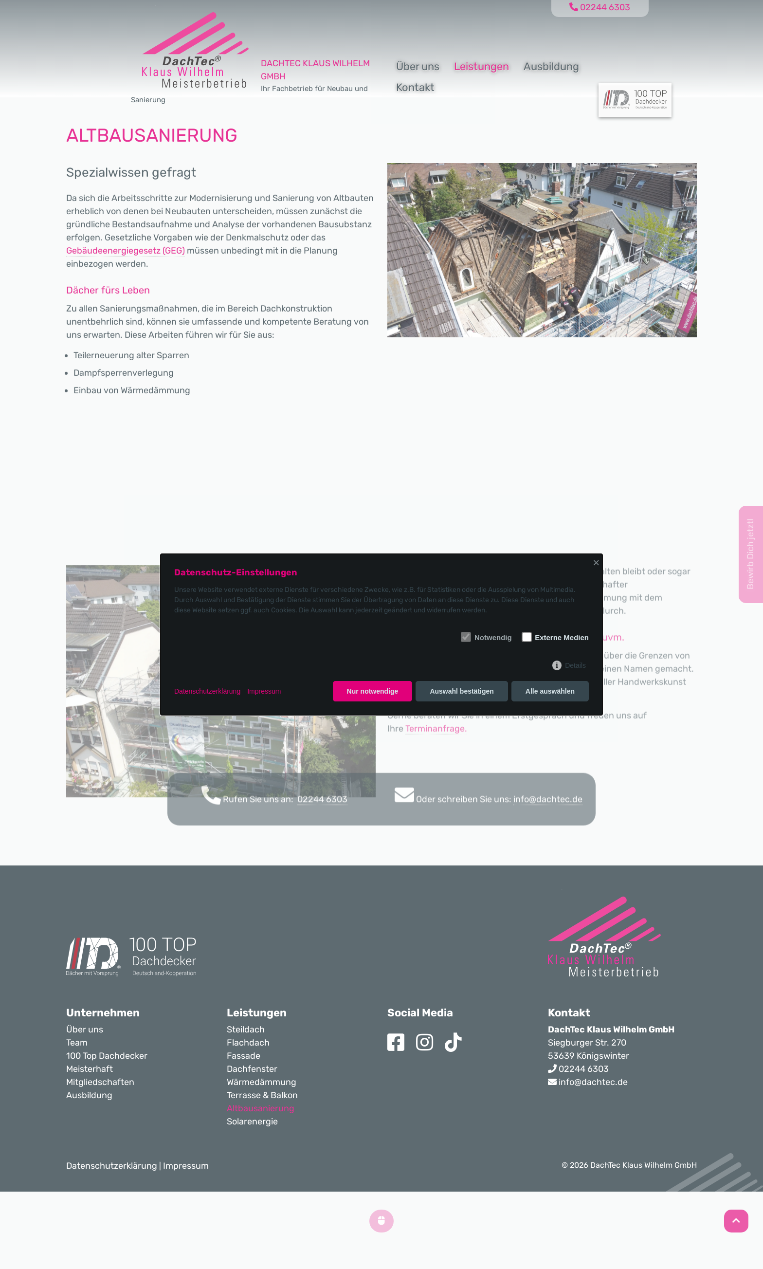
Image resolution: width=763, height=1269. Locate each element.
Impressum (264, 691)
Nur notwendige (373, 691)
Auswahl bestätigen (461, 691)
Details (575, 665)
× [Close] (596, 562)
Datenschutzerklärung (207, 691)
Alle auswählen (550, 691)
